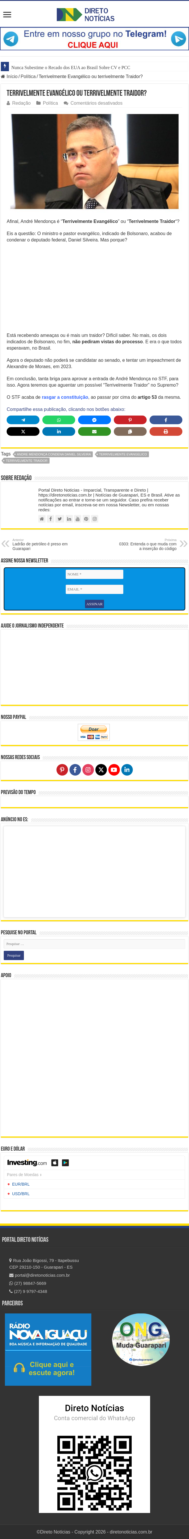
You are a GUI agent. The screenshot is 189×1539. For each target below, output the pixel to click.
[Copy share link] (130, 431)
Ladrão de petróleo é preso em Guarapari (41, 544)
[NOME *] (94, 574)
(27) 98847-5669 (27, 1283)
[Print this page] (166, 431)
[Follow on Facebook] (75, 769)
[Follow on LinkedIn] (127, 769)
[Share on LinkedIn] (58, 431)
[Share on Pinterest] (130, 420)
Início (9, 76)
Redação (21, 103)
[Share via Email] (94, 431)
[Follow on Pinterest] (62, 769)
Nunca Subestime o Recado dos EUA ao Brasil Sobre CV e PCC (70, 67)
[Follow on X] (101, 769)
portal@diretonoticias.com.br (39, 1275)
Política (27, 76)
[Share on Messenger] (94, 420)
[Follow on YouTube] (114, 769)
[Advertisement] (94, 289)
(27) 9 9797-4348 (28, 1291)
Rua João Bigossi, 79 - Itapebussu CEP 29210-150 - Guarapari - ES (44, 1263)
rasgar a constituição (65, 397)
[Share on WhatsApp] (58, 420)
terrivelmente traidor (27, 460)
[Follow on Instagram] (88, 769)
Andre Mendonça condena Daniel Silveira (54, 454)
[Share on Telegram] (23, 420)
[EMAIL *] (94, 589)
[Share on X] (23, 431)
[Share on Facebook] (166, 420)
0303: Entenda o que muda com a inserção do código (147, 544)
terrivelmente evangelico (123, 454)
